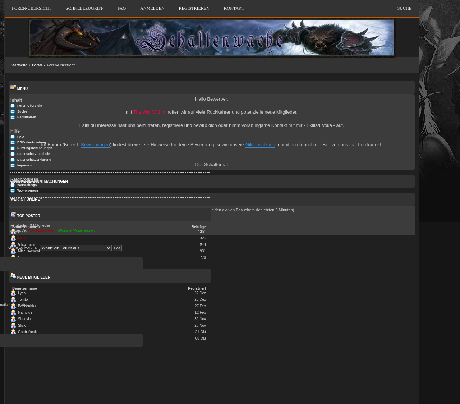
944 (203, 245)
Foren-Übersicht (61, 65)
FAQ (122, 8)
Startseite (19, 65)
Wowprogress (27, 190)
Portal (37, 65)
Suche (404, 8)
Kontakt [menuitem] (234, 8)
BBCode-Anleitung (31, 142)
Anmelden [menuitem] (152, 8)
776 (203, 258)
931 (203, 251)
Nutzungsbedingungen (34, 148)
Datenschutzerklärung (34, 159)
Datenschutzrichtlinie (33, 154)
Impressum (25, 165)
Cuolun (23, 232)
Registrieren (26, 117)
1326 (202, 238)
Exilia (22, 238)
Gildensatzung (260, 144)
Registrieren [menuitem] (194, 8)
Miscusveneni (29, 251)
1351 (202, 232)
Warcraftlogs (27, 185)
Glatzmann (26, 245)
